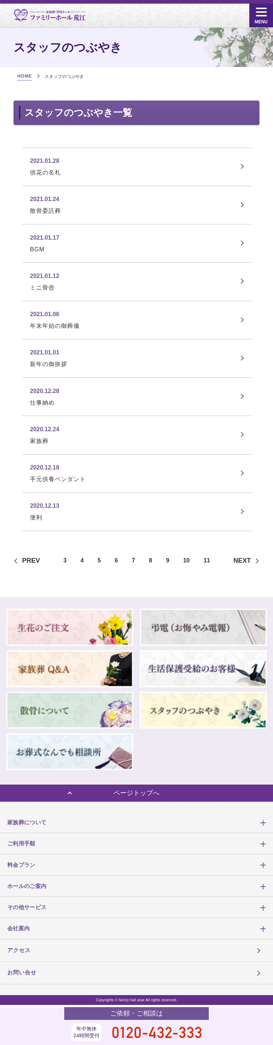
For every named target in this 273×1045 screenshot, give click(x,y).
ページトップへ (136, 793)
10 (186, 560)
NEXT (242, 560)
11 (207, 560)
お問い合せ (21, 972)
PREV (31, 560)
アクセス (19, 950)
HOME (24, 76)
